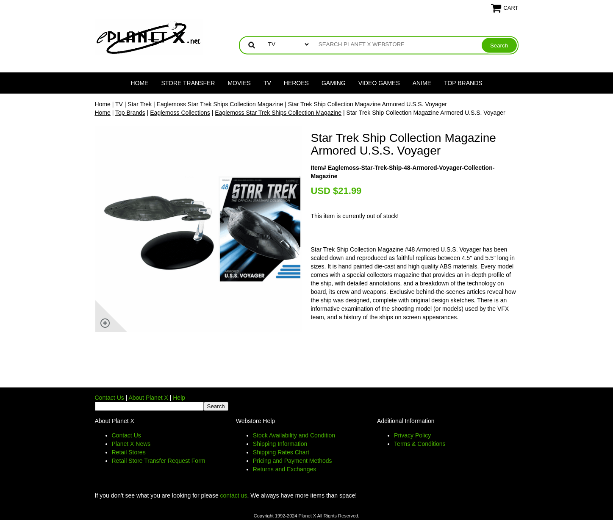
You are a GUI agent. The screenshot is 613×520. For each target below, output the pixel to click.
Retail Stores (129, 452)
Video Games (379, 83)
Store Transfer (188, 83)
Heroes (296, 83)
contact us (233, 495)
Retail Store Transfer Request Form (158, 460)
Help (179, 397)
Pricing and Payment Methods (292, 460)
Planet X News (131, 443)
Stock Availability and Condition (294, 435)
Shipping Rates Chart (281, 452)
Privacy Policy (412, 435)
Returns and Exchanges (284, 469)
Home (139, 83)
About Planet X (148, 397)
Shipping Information (280, 443)
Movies (238, 83)
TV (267, 83)
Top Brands (463, 83)
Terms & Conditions (419, 443)
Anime (422, 83)
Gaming (334, 83)
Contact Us (109, 397)
